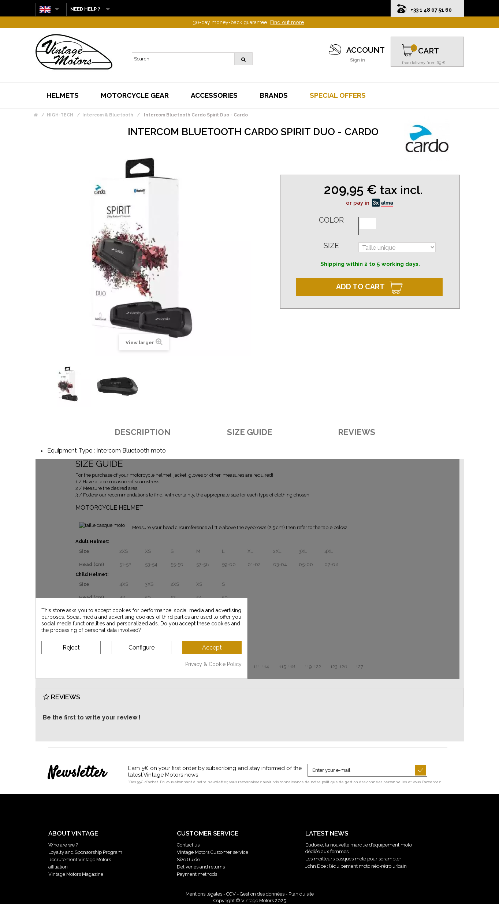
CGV (231, 894)
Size (331, 245)
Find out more (287, 22)
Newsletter (77, 773)
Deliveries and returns (201, 867)
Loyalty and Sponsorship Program (85, 852)
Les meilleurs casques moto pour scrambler (353, 859)
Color (331, 220)
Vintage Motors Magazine (75, 874)
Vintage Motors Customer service (212, 852)
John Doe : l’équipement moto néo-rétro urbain (356, 866)
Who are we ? (63, 845)
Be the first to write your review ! (92, 717)
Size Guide (188, 859)
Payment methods (197, 874)
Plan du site (301, 894)
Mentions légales (204, 894)
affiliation (58, 867)
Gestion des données (262, 894)
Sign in (357, 60)
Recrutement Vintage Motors (79, 859)
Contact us (188, 845)
